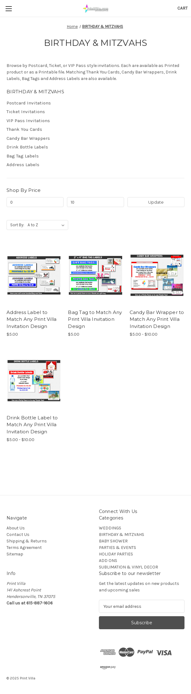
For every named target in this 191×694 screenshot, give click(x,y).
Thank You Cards (24, 129)
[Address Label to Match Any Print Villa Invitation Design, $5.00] (33, 275)
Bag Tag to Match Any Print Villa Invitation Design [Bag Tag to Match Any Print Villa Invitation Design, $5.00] (95, 319)
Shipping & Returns (27, 541)
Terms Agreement (24, 547)
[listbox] (47, 225)
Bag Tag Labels (23, 156)
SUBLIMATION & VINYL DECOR (128, 567)
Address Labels (23, 164)
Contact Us (18, 534)
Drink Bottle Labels (27, 147)
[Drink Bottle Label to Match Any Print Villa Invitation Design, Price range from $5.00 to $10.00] (33, 380)
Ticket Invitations (26, 111)
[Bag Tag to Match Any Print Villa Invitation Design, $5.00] (95, 275)
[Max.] (95, 202)
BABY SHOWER (113, 541)
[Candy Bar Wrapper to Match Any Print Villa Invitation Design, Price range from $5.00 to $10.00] (157, 275)
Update (156, 202)
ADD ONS (108, 560)
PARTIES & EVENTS (117, 547)
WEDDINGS (110, 528)
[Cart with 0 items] (182, 8)
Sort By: (17, 225)
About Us (16, 528)
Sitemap (15, 554)
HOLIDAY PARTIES (116, 554)
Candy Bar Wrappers (28, 138)
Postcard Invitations (29, 103)
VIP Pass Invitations (28, 120)
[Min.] (35, 202)
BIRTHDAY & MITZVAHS (121, 534)
